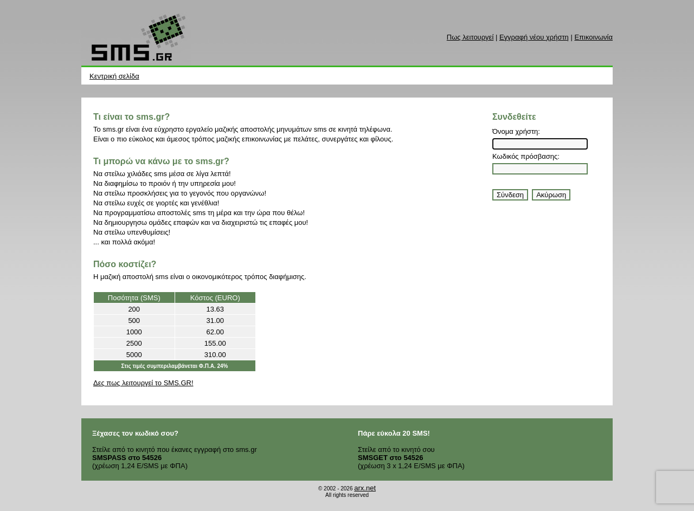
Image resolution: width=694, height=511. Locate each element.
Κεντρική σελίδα (114, 76)
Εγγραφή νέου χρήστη (534, 37)
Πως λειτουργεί (470, 37)
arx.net (365, 488)
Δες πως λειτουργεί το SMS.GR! (143, 383)
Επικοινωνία (593, 37)
